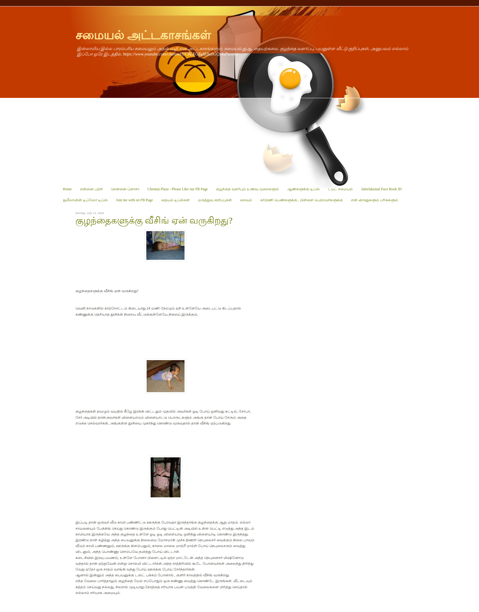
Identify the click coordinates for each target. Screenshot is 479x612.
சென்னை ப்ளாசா (125, 189)
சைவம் (246, 200)
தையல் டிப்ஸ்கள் (175, 200)
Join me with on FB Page (134, 200)
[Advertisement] (239, 141)
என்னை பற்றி (91, 189)
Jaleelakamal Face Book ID (381, 189)
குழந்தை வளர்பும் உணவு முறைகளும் (247, 189)
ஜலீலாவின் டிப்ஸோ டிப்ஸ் (85, 200)
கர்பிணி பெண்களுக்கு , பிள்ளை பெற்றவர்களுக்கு (301, 200)
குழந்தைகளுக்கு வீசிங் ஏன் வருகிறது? (154, 220)
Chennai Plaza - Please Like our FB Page (178, 189)
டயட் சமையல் (340, 189)
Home (67, 189)
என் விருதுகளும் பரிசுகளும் (374, 200)
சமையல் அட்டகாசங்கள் (143, 35)
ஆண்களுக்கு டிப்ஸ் (303, 189)
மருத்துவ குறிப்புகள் (215, 200)
